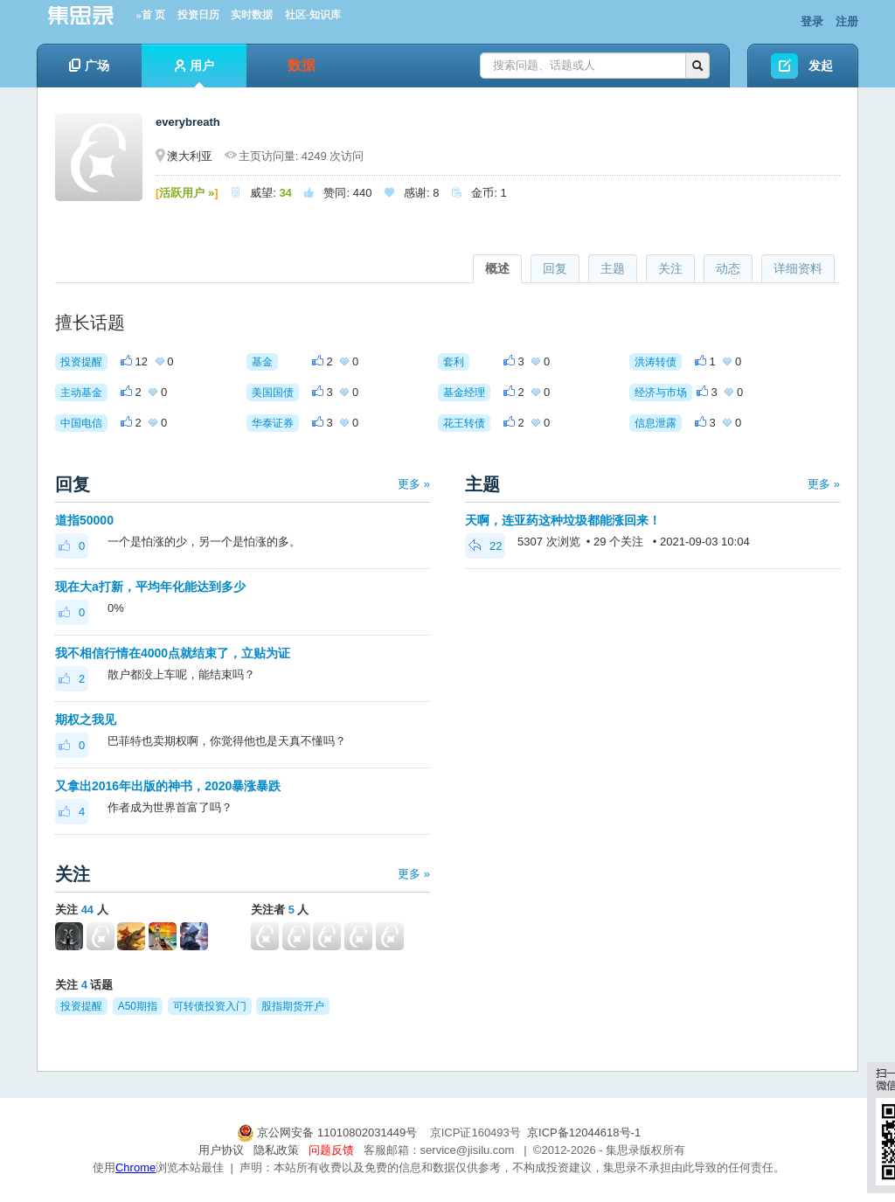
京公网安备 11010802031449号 (328, 1132)
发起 (820, 66)
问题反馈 (331, 1150)
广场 (89, 66)
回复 (555, 268)
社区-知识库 (313, 15)
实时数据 (252, 15)
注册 (847, 21)
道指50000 (84, 520)
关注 (670, 268)
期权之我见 (85, 719)
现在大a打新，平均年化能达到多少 (150, 587)
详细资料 (798, 268)
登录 (812, 21)
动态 (728, 268)
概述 (497, 268)
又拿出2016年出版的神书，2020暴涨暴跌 (168, 786)
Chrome (135, 1167)
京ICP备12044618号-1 (584, 1132)
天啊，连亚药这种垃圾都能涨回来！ (563, 520)
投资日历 (198, 15)
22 (485, 545)
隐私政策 (276, 1150)
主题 (612, 268)
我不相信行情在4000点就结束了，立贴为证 (172, 653)
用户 (194, 73)
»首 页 (150, 15)
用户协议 (221, 1150)
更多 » (414, 483)
